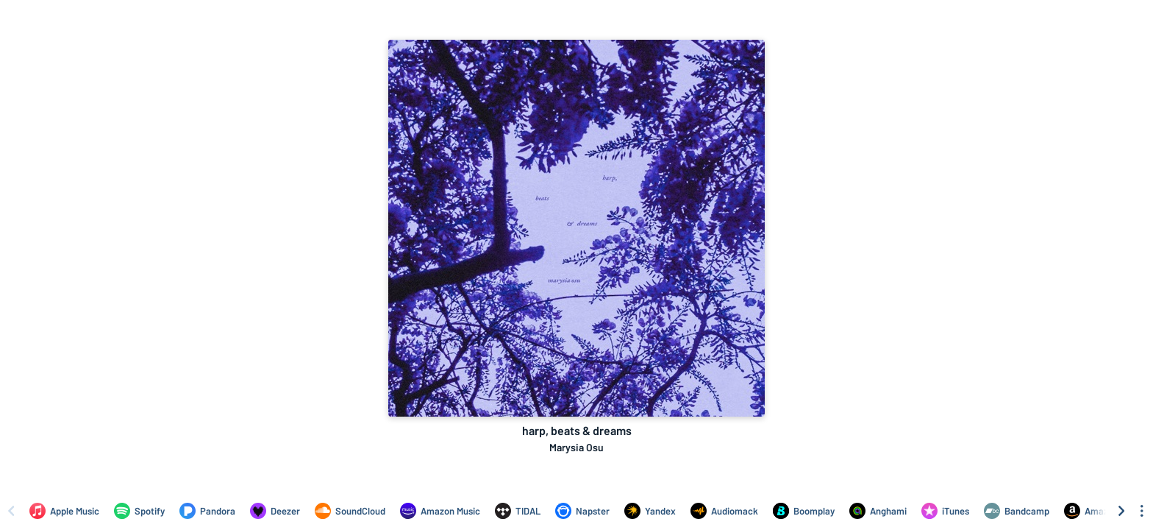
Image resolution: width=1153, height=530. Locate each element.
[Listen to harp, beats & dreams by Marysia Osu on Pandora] (207, 511)
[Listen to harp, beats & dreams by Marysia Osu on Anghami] (878, 511)
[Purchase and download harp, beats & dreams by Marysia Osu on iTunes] (945, 511)
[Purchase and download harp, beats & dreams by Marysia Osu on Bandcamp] (1016, 511)
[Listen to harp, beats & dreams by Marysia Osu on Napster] (582, 511)
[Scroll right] (1121, 511)
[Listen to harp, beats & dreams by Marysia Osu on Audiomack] (724, 511)
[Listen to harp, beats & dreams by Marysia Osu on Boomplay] (803, 511)
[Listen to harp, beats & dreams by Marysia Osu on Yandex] (650, 511)
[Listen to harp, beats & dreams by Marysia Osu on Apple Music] (64, 511)
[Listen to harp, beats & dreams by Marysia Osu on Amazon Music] (440, 511)
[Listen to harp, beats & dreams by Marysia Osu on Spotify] (139, 511)
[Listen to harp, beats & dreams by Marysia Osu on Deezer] (275, 511)
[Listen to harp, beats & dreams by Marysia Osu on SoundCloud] (350, 511)
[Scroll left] (11, 511)
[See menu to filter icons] (1142, 511)
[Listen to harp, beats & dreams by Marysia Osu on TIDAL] (517, 511)
